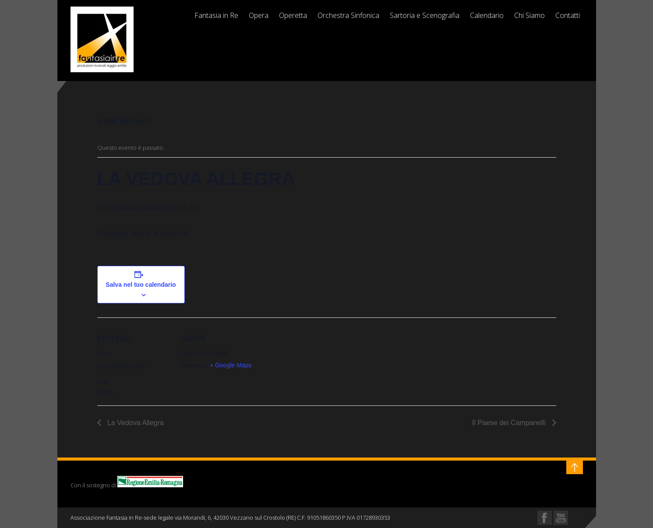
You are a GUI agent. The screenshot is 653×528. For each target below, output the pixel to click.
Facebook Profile (544, 517)
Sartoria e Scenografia (424, 15)
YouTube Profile (561, 517)
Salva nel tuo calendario (141, 284)
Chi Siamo (529, 15)
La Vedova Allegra (135, 422)
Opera (258, 15)
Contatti (567, 15)
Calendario (487, 15)
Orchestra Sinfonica (348, 15)
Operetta (293, 15)
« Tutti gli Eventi (124, 121)
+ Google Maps (230, 365)
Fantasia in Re (216, 15)
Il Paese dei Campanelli (510, 422)
